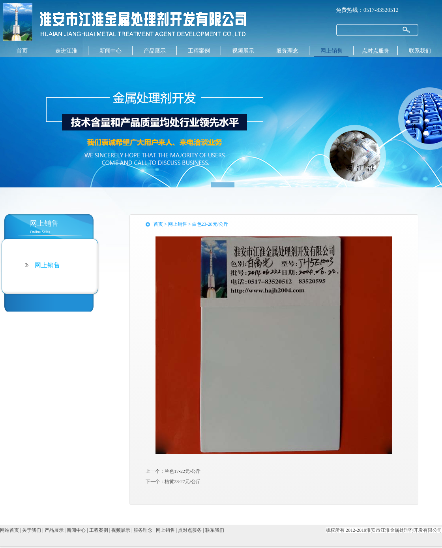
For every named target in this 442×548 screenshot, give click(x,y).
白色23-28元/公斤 (210, 224)
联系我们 (420, 51)
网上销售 (331, 51)
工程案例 (199, 51)
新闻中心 (110, 51)
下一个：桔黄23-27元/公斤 (173, 481)
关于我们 (32, 530)
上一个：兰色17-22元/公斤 (173, 471)
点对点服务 (376, 51)
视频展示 (243, 51)
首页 (22, 51)
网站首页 (10, 530)
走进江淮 (66, 51)
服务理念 (287, 51)
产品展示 (155, 51)
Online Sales (65, 226)
